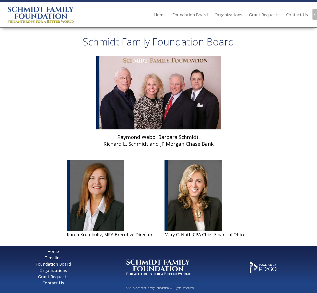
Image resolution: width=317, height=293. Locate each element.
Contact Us (297, 14)
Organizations (53, 270)
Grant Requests (264, 14)
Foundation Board (190, 14)
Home (160, 14)
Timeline (53, 257)
